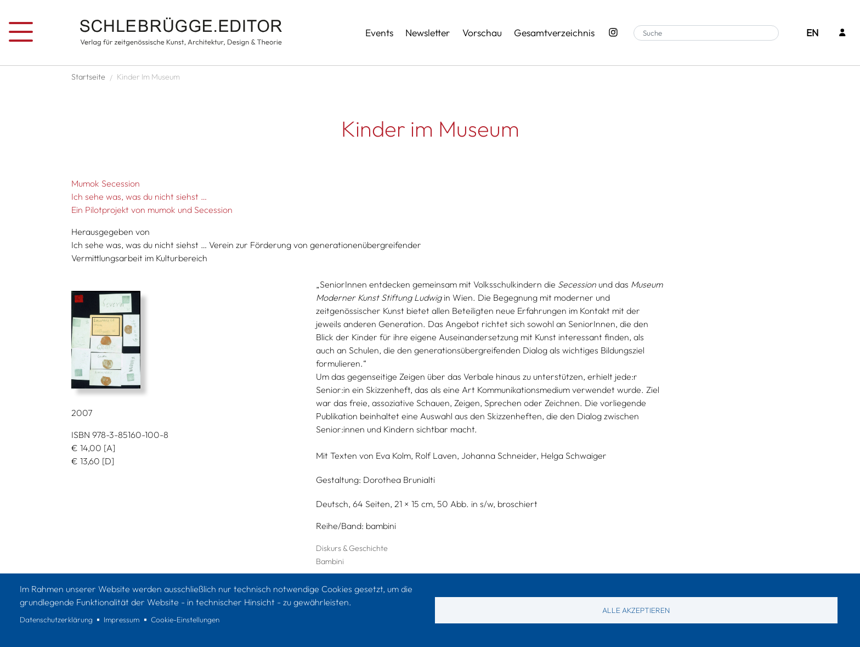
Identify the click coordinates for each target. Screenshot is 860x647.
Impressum (121, 620)
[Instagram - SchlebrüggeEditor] (613, 32)
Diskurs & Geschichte (352, 548)
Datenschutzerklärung (56, 620)
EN (812, 32)
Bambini (330, 561)
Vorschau (482, 32)
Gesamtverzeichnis (554, 32)
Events (379, 32)
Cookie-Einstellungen (185, 620)
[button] (189, 340)
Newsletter (427, 32)
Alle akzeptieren (636, 610)
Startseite (88, 77)
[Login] (842, 33)
